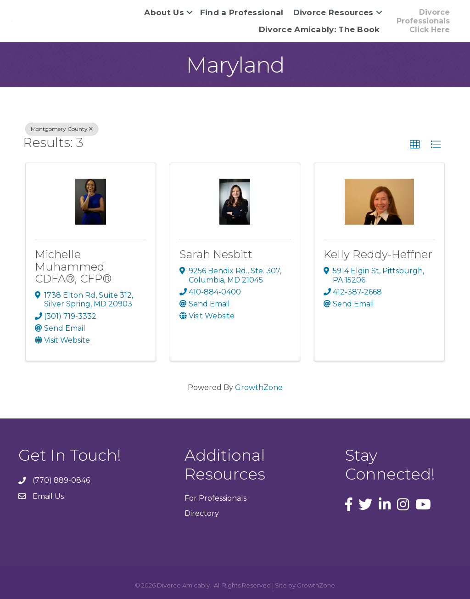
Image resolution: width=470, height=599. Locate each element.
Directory (202, 513)
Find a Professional (242, 12)
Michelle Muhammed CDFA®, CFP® (73, 266)
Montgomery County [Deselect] (62, 128)
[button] (415, 145)
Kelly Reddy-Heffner (378, 254)
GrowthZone (259, 387)
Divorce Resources (333, 12)
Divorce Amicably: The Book (319, 29)
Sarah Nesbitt (215, 254)
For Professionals (215, 498)
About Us (164, 12)
